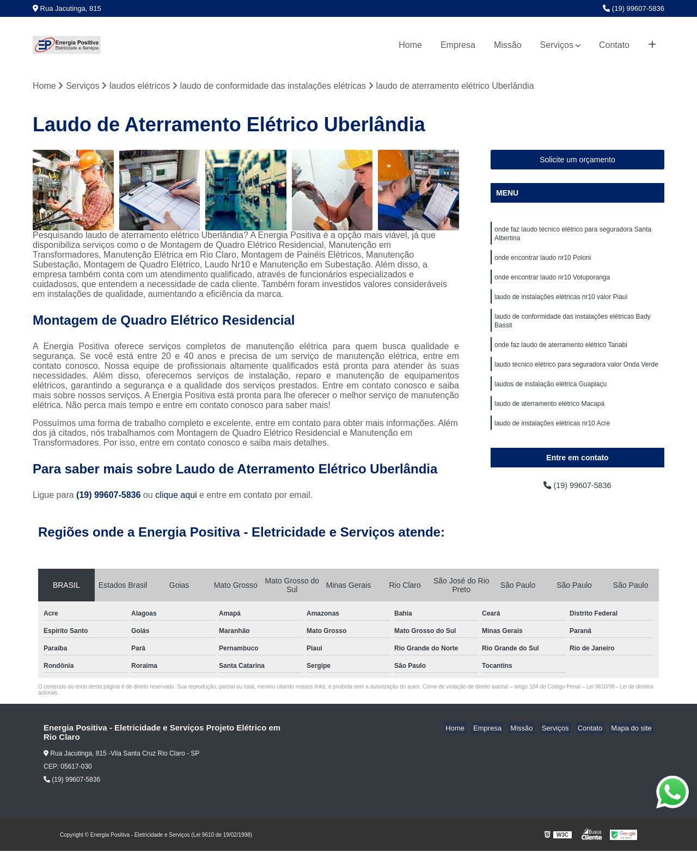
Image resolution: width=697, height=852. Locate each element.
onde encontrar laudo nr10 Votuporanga (552, 281)
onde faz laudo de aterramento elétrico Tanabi (560, 353)
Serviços (556, 45)
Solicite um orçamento (577, 160)
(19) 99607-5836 (633, 8)
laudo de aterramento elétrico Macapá (549, 415)
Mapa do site (633, 729)
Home (410, 45)
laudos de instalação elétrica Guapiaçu (550, 395)
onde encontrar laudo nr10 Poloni (542, 261)
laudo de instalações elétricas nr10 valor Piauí (561, 302)
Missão (508, 45)
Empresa (458, 45)
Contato (614, 45)
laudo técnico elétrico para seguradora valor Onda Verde (576, 374)
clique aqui (176, 496)
